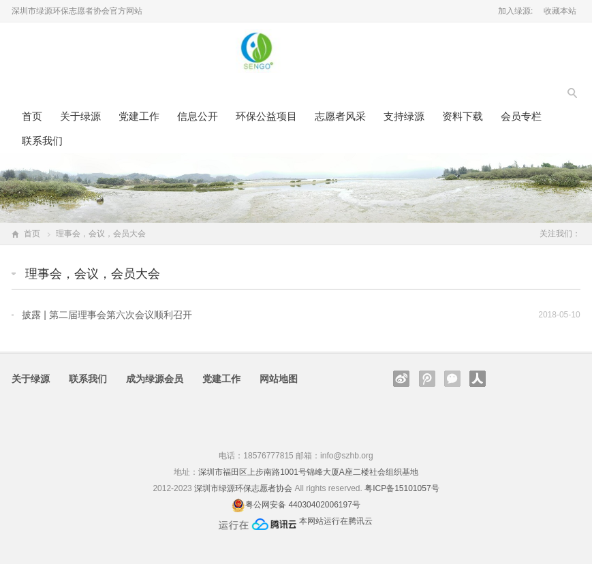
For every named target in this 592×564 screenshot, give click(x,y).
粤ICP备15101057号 (401, 488)
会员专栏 (521, 116)
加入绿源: (515, 11)
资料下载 (462, 116)
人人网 (477, 379)
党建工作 (139, 116)
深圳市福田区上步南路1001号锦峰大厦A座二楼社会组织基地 (308, 472)
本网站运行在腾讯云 (336, 521)
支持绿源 (404, 116)
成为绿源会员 (154, 378)
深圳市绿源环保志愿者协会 (243, 488)
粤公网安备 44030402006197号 (302, 505)
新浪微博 (401, 379)
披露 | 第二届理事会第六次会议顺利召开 (106, 314)
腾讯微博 (427, 379)
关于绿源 (80, 116)
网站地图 (279, 378)
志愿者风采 (340, 116)
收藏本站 (560, 11)
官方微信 (452, 379)
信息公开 (197, 116)
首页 (32, 116)
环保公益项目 (266, 116)
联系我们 (42, 140)
